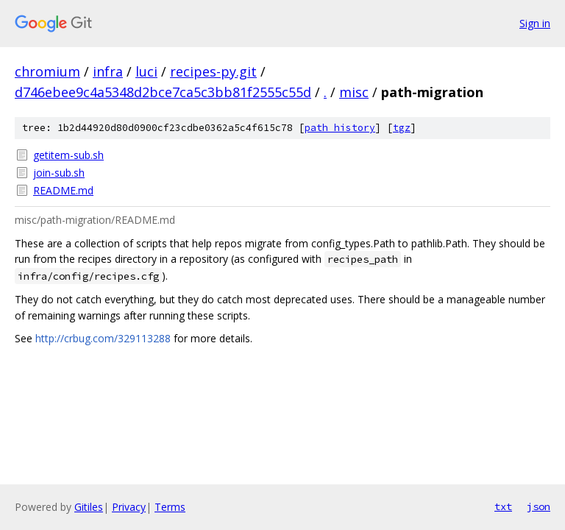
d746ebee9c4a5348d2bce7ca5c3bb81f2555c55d (163, 92)
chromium (47, 71)
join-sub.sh (59, 173)
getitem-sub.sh (68, 155)
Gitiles (88, 507)
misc (354, 92)
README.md (63, 190)
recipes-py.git (213, 71)
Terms (169, 507)
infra (108, 71)
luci (146, 71)
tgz (402, 127)
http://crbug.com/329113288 (103, 338)
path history (340, 127)
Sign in (534, 23)
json (538, 506)
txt (503, 506)
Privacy (129, 507)
